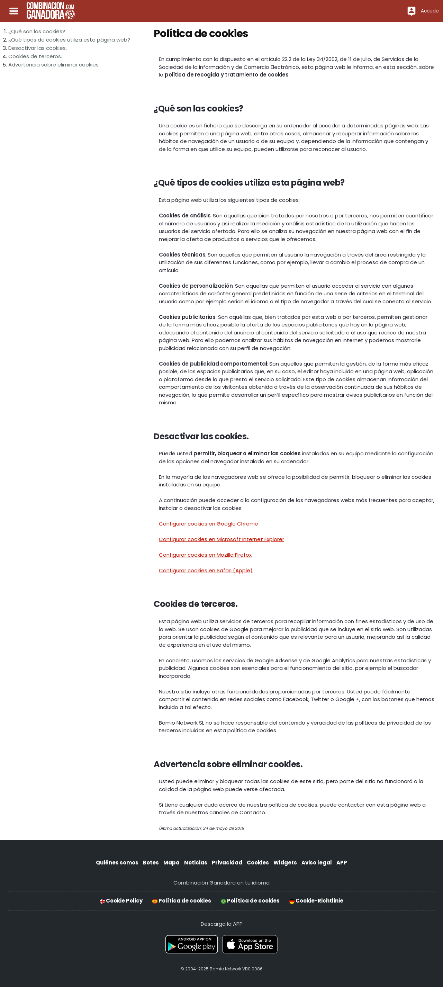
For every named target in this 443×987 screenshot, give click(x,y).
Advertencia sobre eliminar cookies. (54, 64)
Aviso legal (316, 862)
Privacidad (227, 862)
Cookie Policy (121, 900)
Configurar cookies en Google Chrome (208, 523)
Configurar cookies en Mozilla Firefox (205, 554)
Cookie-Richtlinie (316, 900)
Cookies (258, 862)
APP (341, 862)
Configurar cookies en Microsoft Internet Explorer (221, 539)
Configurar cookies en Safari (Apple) (206, 570)
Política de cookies (181, 900)
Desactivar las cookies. (37, 48)
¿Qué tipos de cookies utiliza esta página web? (69, 39)
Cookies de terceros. (35, 56)
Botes (151, 862)
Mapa (171, 862)
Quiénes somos (117, 862)
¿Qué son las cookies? (36, 31)
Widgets (285, 862)
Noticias (195, 862)
